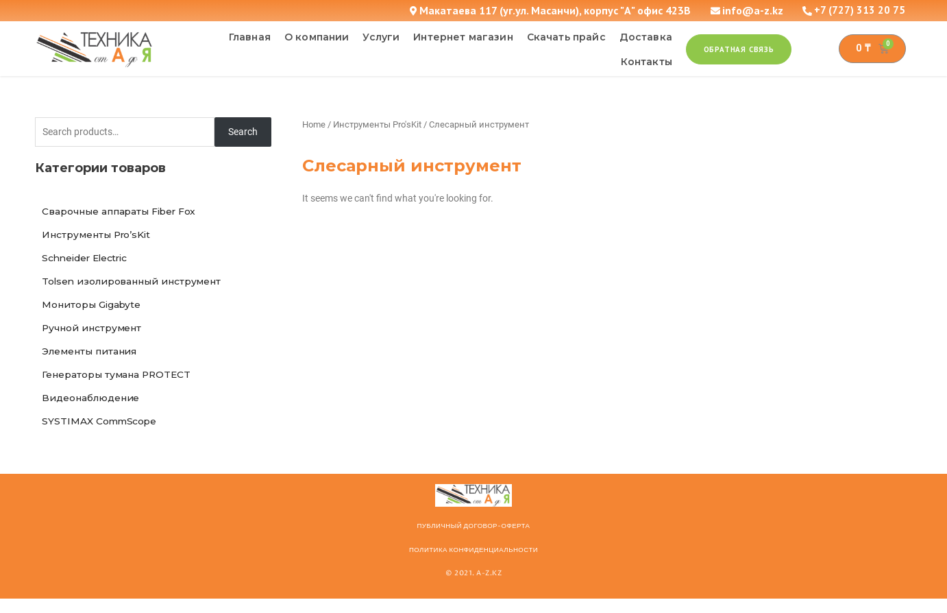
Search (243, 132)
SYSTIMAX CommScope (101, 435)
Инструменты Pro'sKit (377, 124)
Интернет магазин (463, 37)
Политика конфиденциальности (473, 564)
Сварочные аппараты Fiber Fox (122, 212)
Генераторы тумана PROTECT (119, 385)
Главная (250, 37)
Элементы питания (91, 360)
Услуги (380, 37)
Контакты (646, 62)
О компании (316, 37)
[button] (739, 49)
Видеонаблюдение (93, 410)
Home (313, 124)
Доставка (645, 37)
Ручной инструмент (94, 336)
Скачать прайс (566, 37)
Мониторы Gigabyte (94, 311)
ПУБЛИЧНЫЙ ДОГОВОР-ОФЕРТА (473, 540)
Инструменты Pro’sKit (99, 237)
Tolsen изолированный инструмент (135, 286)
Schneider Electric (88, 262)
